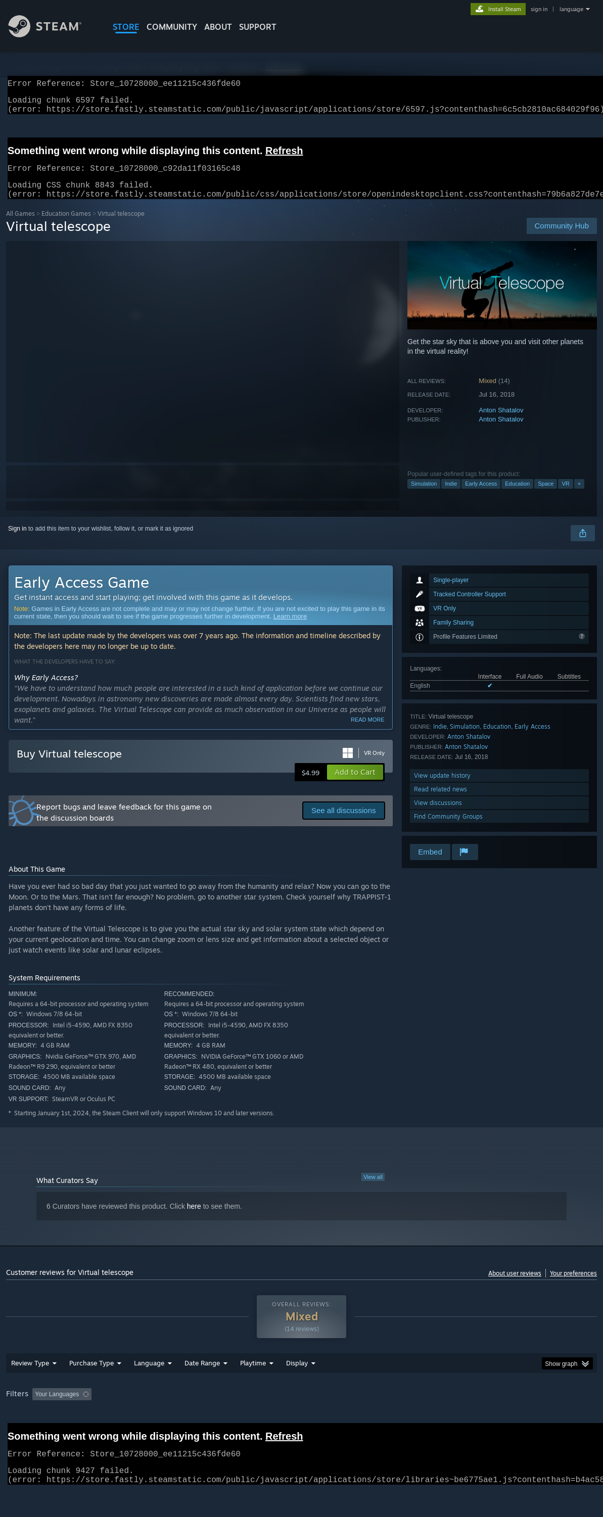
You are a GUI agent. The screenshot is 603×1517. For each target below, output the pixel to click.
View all (373, 1189)
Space (545, 496)
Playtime (253, 1389)
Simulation (424, 496)
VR (565, 496)
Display (297, 1389)
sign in (539, 9)
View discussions (438, 815)
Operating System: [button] (394, 1420)
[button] (355, 784)
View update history (442, 787)
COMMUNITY (172, 27)
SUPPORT (257, 27)
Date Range (202, 1389)
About (218, 27)
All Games (20, 225)
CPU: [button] (446, 1420)
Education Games (66, 225)
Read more (368, 732)
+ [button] (579, 496)
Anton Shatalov (501, 422)
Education (517, 496)
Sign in (17, 540)
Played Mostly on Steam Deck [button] (309, 1420)
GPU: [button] (480, 1420)
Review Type (30, 1389)
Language (149, 1389)
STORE (126, 27)
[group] (301, 1421)
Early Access (481, 496)
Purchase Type (91, 1389)
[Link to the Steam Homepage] (52, 34)
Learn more (290, 628)
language (571, 9)
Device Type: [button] (524, 1420)
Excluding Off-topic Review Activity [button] (159, 1420)
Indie (451, 496)
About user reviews (514, 1285)
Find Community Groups (448, 828)
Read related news (440, 801)
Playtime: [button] (237, 1420)
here (194, 1218)
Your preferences (573, 1285)
